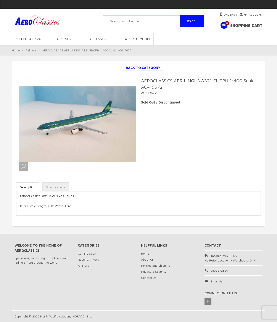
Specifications (55, 187)
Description (27, 187)
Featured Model (136, 39)
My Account (251, 14)
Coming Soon (87, 253)
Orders (227, 14)
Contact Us (148, 277)
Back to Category (143, 68)
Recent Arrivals (29, 39)
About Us (147, 259)
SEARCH (192, 21)
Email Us (216, 281)
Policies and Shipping (155, 265)
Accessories (100, 39)
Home (16, 50)
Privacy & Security (153, 271)
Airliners (64, 39)
